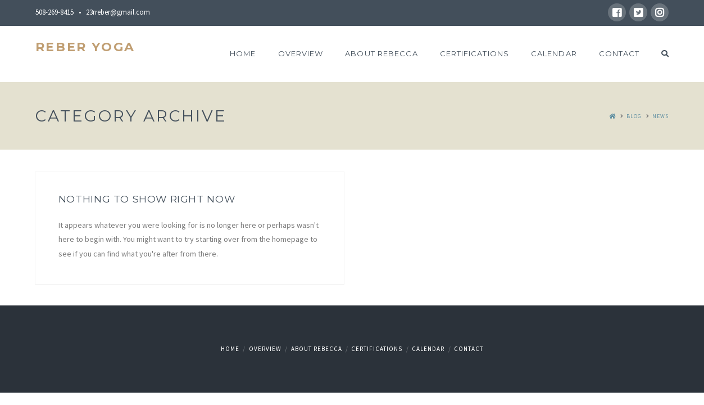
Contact (468, 349)
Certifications (376, 349)
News (660, 116)
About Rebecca (316, 349)
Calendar (428, 349)
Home (230, 349)
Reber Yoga (85, 47)
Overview (265, 349)
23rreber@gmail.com (118, 12)
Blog (634, 116)
